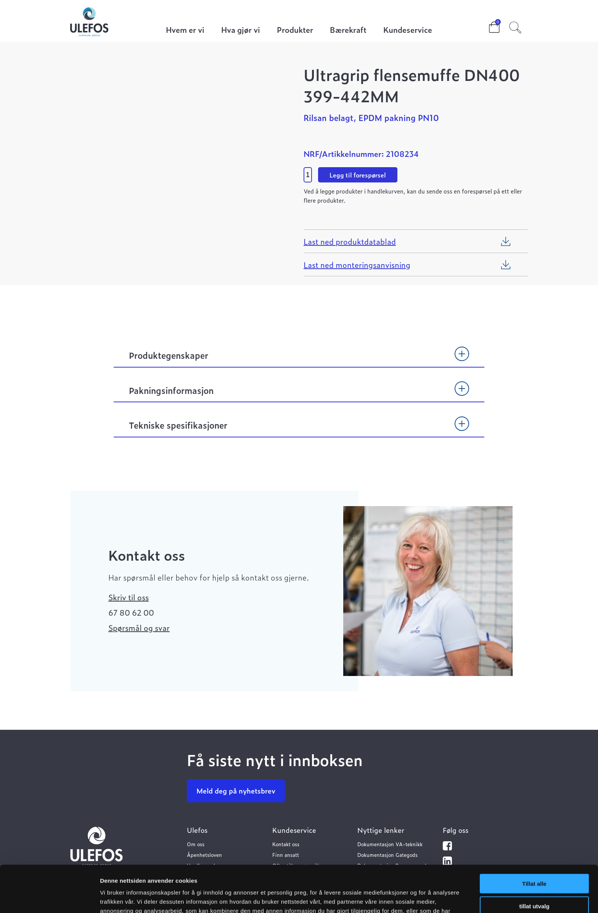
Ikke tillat (534, 881)
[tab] (299, 359)
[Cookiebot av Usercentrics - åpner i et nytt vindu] (49, 898)
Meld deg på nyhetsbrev (235, 791)
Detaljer (406, 898)
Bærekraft (348, 30)
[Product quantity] (308, 174)
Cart (488, 25)
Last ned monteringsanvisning (357, 264)
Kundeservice (407, 30)
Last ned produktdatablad (350, 241)
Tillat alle (534, 837)
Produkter (295, 30)
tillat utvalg (534, 859)
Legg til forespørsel (358, 174)
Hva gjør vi (240, 30)
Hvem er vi (185, 30)
